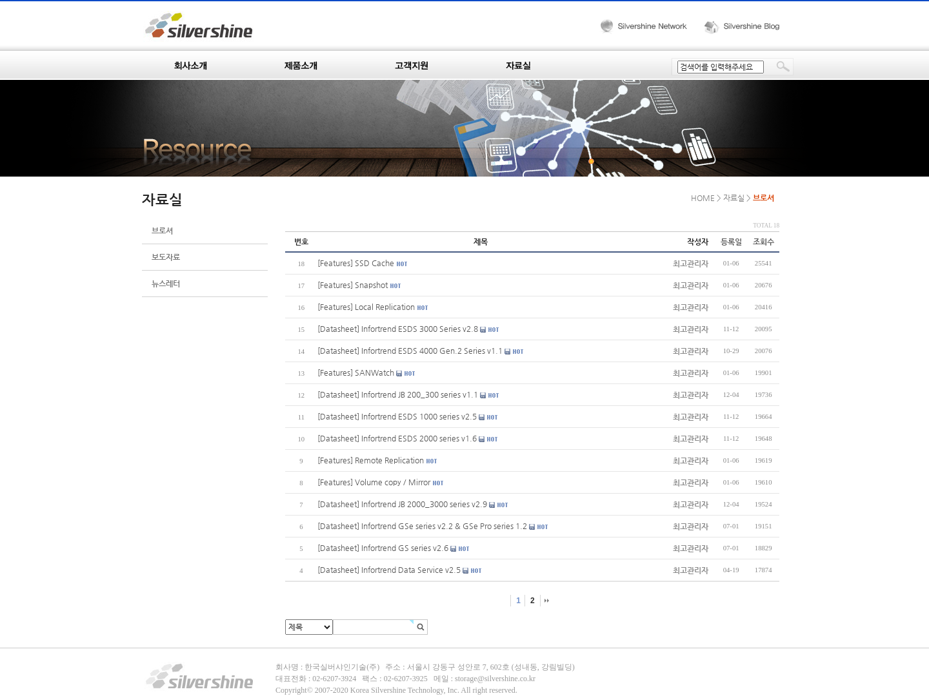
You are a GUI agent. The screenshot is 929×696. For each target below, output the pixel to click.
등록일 (731, 241)
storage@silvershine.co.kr (495, 678)
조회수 (763, 241)
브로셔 (162, 230)
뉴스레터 (166, 283)
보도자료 (166, 257)
